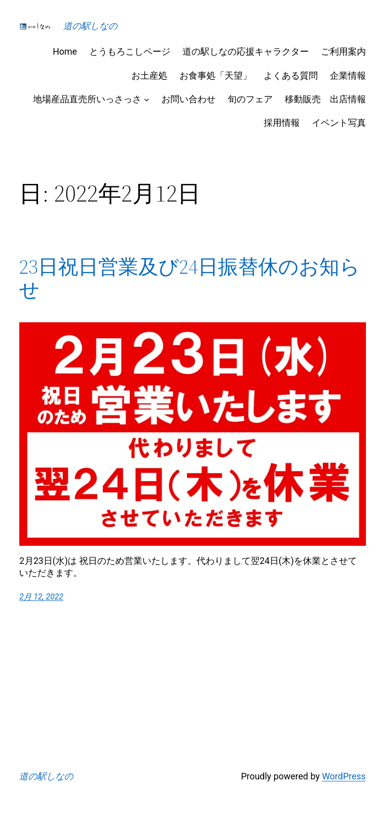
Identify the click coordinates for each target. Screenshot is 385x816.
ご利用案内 (343, 51)
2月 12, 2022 (41, 596)
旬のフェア (250, 99)
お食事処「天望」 (215, 75)
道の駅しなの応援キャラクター (245, 51)
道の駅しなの (90, 26)
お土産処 (149, 75)
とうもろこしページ (129, 51)
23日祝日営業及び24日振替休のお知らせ (189, 278)
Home (65, 51)
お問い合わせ (188, 99)
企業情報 (348, 75)
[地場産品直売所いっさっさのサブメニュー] (146, 99)
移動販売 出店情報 (325, 99)
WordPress (343, 776)
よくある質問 (291, 75)
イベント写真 (339, 122)
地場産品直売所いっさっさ (87, 99)
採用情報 (282, 122)
